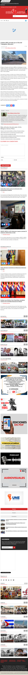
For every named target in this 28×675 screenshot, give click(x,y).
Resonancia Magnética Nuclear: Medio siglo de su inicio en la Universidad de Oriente (7, 611)
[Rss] (1, 20)
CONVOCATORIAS (12, 661)
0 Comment (2, 110)
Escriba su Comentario (13, 150)
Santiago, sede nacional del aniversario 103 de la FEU (23, 370)
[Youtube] (8, 580)
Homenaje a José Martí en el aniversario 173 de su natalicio (8, 370)
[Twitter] (4, 20)
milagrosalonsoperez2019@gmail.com (11, 124)
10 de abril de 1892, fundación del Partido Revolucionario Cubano (7, 639)
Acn (4, 192)
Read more (3, 372)
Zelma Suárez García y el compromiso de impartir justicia (12, 132)
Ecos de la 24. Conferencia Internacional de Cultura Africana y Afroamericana (20, 339)
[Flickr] (13, 580)
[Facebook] (1, 580)
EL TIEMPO (19, 661)
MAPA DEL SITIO (12, 660)
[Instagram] (6, 20)
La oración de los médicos (6, 626)
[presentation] (9, 164)
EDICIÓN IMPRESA (4, 661)
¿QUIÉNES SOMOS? (4, 660)
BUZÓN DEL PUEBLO (21, 660)
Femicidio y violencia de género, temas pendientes (10, 138)
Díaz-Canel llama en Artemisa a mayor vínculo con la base (16, 530)
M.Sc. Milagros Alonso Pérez (14, 113)
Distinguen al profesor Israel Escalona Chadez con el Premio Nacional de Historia (15, 523)
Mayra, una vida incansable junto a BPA (8, 134)
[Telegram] (11, 580)
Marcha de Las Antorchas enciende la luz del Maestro (22, 364)
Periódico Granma (6, 234)
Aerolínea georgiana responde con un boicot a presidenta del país (16, 520)
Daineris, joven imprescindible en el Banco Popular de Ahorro (12, 131)
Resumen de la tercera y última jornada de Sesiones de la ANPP (16, 528)
